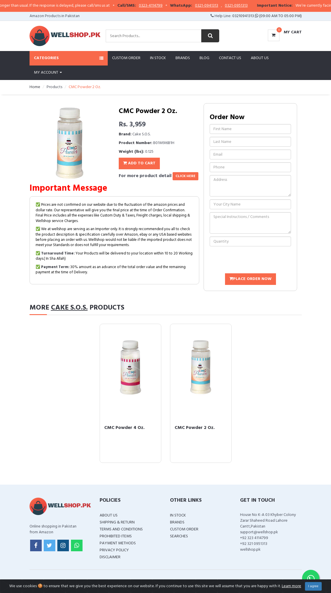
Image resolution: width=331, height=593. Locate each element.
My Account (48, 72)
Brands (182, 58)
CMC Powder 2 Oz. (195, 428)
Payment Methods (118, 543)
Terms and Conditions (121, 529)
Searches (179, 536)
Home (35, 87)
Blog (204, 58)
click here (185, 176)
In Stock (158, 58)
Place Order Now (250, 279)
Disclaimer (110, 557)
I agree (313, 586)
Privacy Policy (114, 550)
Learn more (291, 586)
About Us (260, 58)
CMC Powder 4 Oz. (124, 428)
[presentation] (254, 260)
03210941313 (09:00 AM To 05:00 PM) (267, 16)
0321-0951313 (246, 6)
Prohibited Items (116, 536)
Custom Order (126, 58)
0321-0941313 (216, 6)
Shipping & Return (117, 522)
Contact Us (230, 58)
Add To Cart (139, 163)
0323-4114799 (161, 6)
